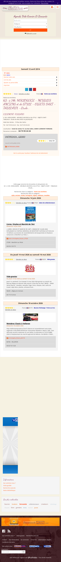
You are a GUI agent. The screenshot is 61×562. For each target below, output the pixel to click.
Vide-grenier (12, 276)
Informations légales (44, 540)
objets (35, 195)
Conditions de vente (8, 542)
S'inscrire (34, 540)
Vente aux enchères (50, 94)
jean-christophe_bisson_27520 (18, 238)
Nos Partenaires (14, 540)
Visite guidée (7, 485)
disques (7, 508)
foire (12, 508)
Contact (4, 540)
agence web (24, 558)
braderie (14, 504)
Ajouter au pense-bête (11, 82)
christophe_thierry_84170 (17, 338)
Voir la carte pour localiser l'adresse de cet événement (30, 153)
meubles (47, 195)
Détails (16, 94)
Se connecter (25, 540)
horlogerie (28, 195)
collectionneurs (34, 504)
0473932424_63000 (15, 137)
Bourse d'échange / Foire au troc (44, 308)
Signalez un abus (24, 94)
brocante (23, 504)
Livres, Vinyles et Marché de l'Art (21, 224)
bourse (7, 504)
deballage (53, 504)
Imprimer (7, 85)
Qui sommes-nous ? (9, 483)
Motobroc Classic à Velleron (18, 323)
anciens (17, 195)
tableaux (40, 195)
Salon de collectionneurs (47, 203)
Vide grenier (51, 259)
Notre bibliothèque (9, 490)
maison (30, 508)
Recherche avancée (30, 33)
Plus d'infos (44, 3)
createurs (44, 504)
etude (23, 195)
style (13, 195)
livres (25, 508)
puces (36, 508)
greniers (19, 508)
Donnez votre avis (9, 77)
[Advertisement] (30, 54)
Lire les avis (7, 80)
